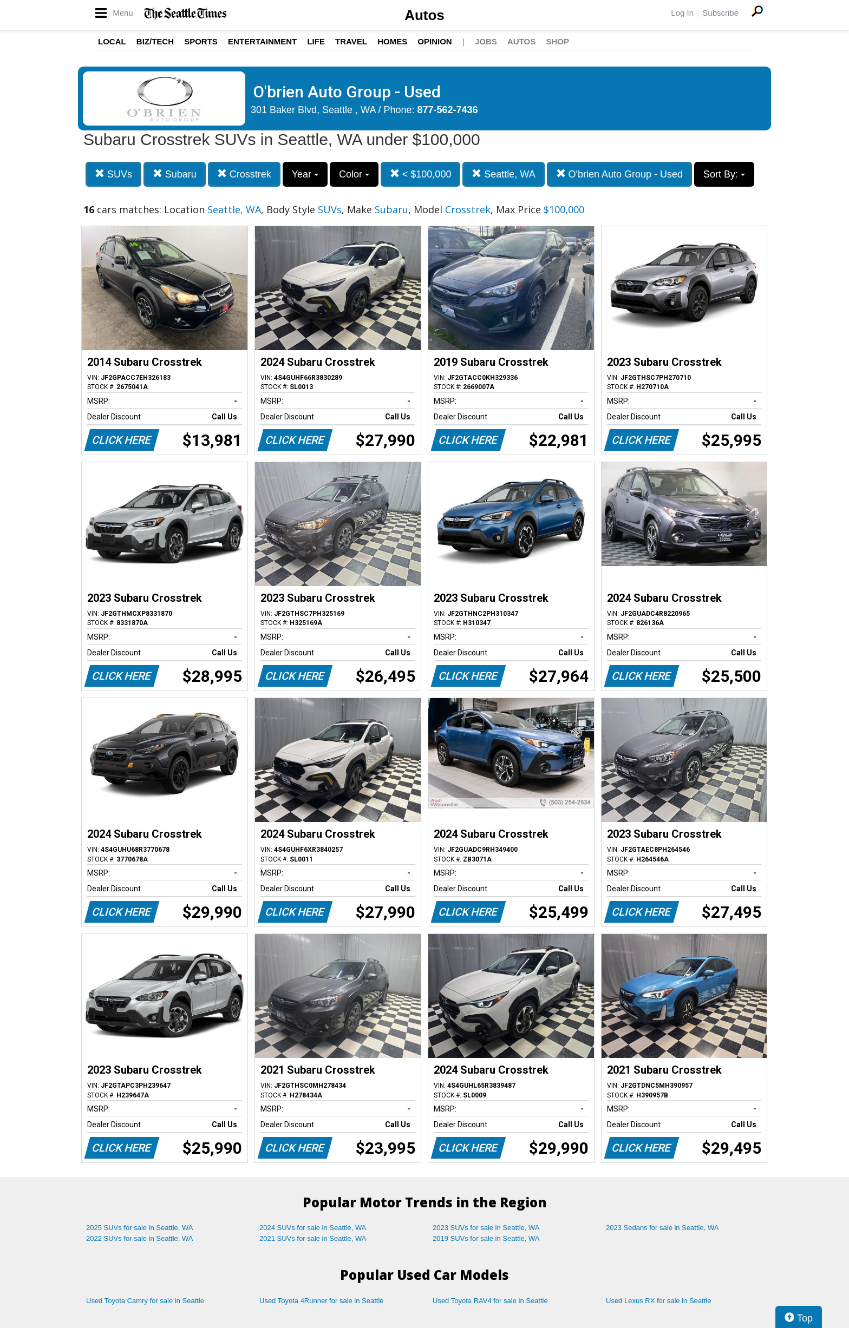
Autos (424, 15)
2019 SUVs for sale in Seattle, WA (486, 1238)
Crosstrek (244, 174)
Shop (557, 41)
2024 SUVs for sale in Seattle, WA (313, 1228)
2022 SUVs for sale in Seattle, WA (139, 1238)
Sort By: (724, 174)
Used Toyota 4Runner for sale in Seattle (321, 1301)
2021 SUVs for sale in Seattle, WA (313, 1238)
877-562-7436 (447, 109)
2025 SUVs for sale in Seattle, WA (139, 1228)
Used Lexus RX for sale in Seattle (658, 1301)
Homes (392, 41)
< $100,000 (421, 174)
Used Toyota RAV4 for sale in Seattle (490, 1301)
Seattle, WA (503, 174)
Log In (682, 12)
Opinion (434, 41)
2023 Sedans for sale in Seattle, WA (662, 1228)
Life (316, 41)
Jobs (486, 41)
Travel (351, 41)
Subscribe (720, 12)
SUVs (113, 174)
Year (305, 174)
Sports (201, 41)
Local (112, 41)
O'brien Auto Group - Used (619, 174)
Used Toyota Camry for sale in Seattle (145, 1301)
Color (354, 174)
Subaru (175, 174)
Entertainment (262, 41)
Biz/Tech (155, 41)
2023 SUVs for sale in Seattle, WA (486, 1228)
